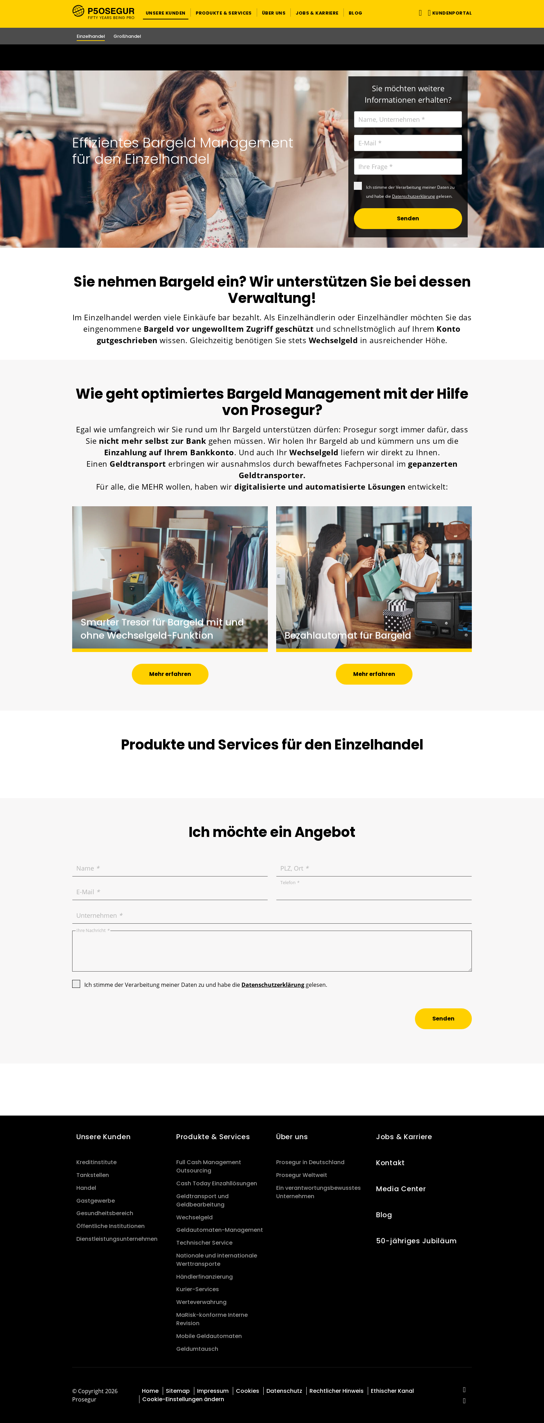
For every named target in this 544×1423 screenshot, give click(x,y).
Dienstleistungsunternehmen (117, 1239)
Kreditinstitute (96, 1162)
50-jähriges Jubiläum (416, 1241)
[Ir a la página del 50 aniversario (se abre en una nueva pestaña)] (272, 57)
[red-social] (464, 1390)
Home (150, 1391)
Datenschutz (284, 1391)
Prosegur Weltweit (301, 1175)
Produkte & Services (213, 1137)
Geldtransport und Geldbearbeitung (202, 1200)
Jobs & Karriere (404, 1137)
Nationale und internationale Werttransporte (216, 1260)
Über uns (292, 1137)
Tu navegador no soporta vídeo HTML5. (272, 57)
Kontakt (390, 1163)
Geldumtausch (197, 1349)
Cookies (247, 1391)
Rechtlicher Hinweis (336, 1391)
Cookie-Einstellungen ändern (183, 1399)
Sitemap (178, 1391)
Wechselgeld (194, 1217)
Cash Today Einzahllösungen (216, 1183)
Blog (384, 1215)
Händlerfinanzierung (204, 1277)
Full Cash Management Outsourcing (208, 1166)
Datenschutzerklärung (413, 196)
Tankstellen (92, 1175)
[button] (165, 12)
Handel (86, 1188)
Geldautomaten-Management (219, 1230)
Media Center (401, 1189)
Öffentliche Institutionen (110, 1226)
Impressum (213, 1391)
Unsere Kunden (103, 1137)
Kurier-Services (197, 1289)
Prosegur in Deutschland (310, 1162)
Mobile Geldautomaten (209, 1336)
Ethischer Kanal (392, 1391)
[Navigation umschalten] (419, 12)
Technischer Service (204, 1243)
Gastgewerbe (95, 1201)
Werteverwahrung (201, 1302)
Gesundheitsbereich (104, 1213)
